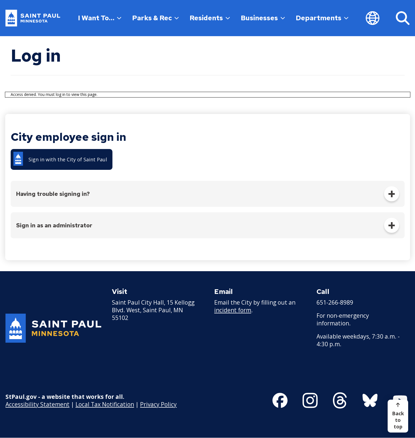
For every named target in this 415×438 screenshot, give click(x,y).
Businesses (263, 17)
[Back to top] (398, 416)
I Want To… (99, 17)
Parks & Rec (155, 17)
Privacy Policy (158, 404)
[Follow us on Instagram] (310, 400)
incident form (232, 310)
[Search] (403, 18)
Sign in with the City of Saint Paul (67, 159)
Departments (322, 17)
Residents (210, 17)
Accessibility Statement (37, 404)
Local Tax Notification (105, 404)
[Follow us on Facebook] (280, 400)
